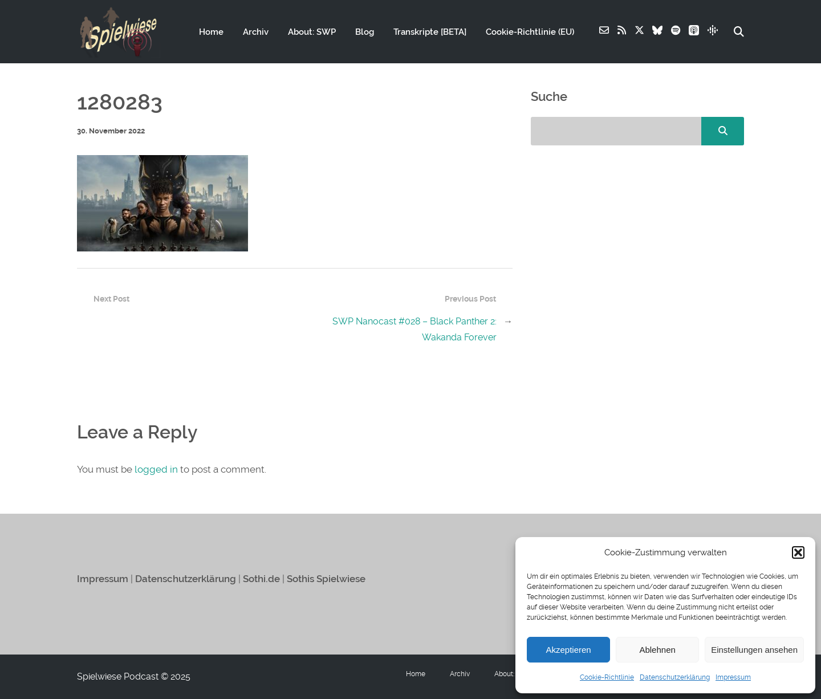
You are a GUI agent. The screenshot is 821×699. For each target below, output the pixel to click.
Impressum (733, 677)
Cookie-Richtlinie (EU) (530, 32)
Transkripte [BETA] (429, 32)
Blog (364, 32)
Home (211, 32)
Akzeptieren (568, 650)
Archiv (256, 32)
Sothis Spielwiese (326, 578)
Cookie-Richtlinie (607, 677)
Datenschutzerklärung (675, 677)
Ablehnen (657, 650)
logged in (156, 469)
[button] (798, 552)
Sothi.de (261, 578)
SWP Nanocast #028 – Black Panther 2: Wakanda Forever (414, 329)
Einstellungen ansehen (754, 650)
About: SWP (312, 32)
